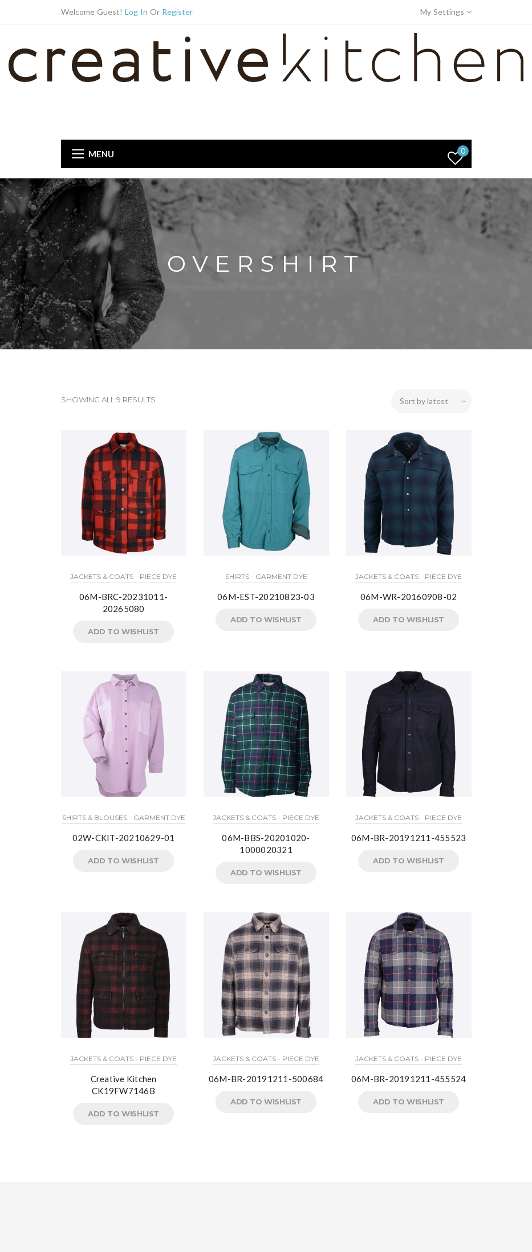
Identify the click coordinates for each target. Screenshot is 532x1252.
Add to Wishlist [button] (123, 631)
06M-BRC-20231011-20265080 (123, 603)
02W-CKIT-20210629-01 (123, 838)
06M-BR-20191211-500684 (266, 1079)
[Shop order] (431, 401)
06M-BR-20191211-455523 (408, 838)
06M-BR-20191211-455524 (408, 1079)
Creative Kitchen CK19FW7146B (124, 1085)
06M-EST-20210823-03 (266, 597)
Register (177, 12)
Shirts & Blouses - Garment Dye (123, 817)
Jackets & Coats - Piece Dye (123, 576)
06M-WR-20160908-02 (408, 597)
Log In (136, 12)
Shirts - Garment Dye (266, 576)
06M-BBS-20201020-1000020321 (266, 844)
